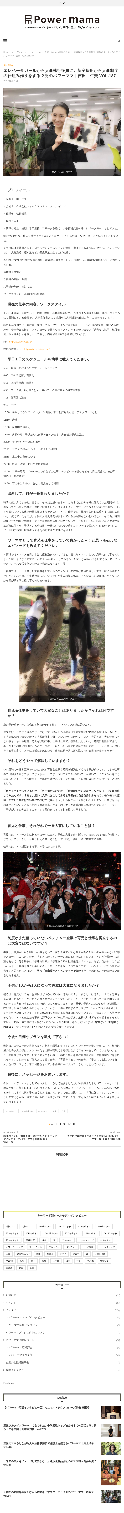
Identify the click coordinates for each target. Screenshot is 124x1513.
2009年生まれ (103, 1226)
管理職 (90, 1260)
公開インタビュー (63, 1370)
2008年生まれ (84, 1226)
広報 (22, 1260)
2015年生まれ (27, 1111)
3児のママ (27, 1226)
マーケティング (107, 1247)
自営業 (9, 1267)
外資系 (50, 1254)
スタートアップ (86, 1240)
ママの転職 (88, 1247)
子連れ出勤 (100, 1254)
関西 (32, 1267)
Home (6, 52)
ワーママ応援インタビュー (64, 1325)
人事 (54, 1111)
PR (53, 1240)
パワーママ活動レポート (63, 1340)
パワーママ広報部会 (64, 1347)
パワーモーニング (14, 1247)
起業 (21, 1267)
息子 (33, 1260)
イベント (63, 1302)
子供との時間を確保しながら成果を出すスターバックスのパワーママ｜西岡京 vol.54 (49, 1494)
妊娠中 (76, 1254)
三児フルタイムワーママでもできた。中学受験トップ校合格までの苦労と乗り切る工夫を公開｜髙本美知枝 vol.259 (49, 1427)
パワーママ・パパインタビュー (64, 1317)
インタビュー (22, 52)
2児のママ (11, 1226)
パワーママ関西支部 (64, 1355)
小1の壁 (9, 1260)
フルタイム (54, 1247)
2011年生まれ (32, 1233)
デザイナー (105, 1240)
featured (30, 1240)
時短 (44, 1260)
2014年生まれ (91, 1233)
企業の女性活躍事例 (63, 1362)
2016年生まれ (12, 1240)
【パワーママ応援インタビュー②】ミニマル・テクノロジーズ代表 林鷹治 (46, 1407)
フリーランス (35, 1247)
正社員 (56, 1260)
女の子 (63, 1254)
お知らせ (63, 1295)
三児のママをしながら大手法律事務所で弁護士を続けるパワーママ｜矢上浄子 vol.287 (49, 1445)
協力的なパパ (23, 1254)
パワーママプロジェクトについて (63, 1332)
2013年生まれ (10, 1111)
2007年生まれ (64, 1226)
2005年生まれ (44, 1226)
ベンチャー (42, 1111)
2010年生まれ (12, 1233)
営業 (38, 1254)
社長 (79, 1260)
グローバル (67, 1240)
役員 (63, 1111)
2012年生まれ (51, 1233)
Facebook (8, 1383)
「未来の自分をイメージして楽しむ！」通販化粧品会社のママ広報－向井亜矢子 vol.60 (50, 1463)
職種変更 (104, 1260)
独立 (68, 1260)
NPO (44, 1240)
